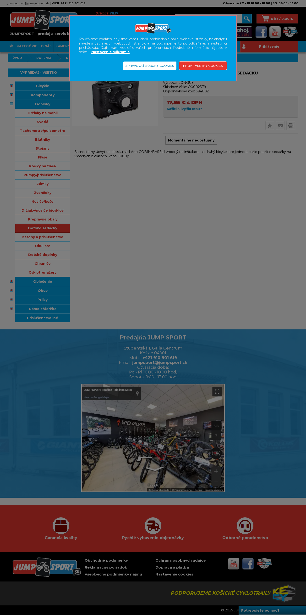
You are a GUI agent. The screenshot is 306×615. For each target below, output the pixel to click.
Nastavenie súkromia (110, 52)
